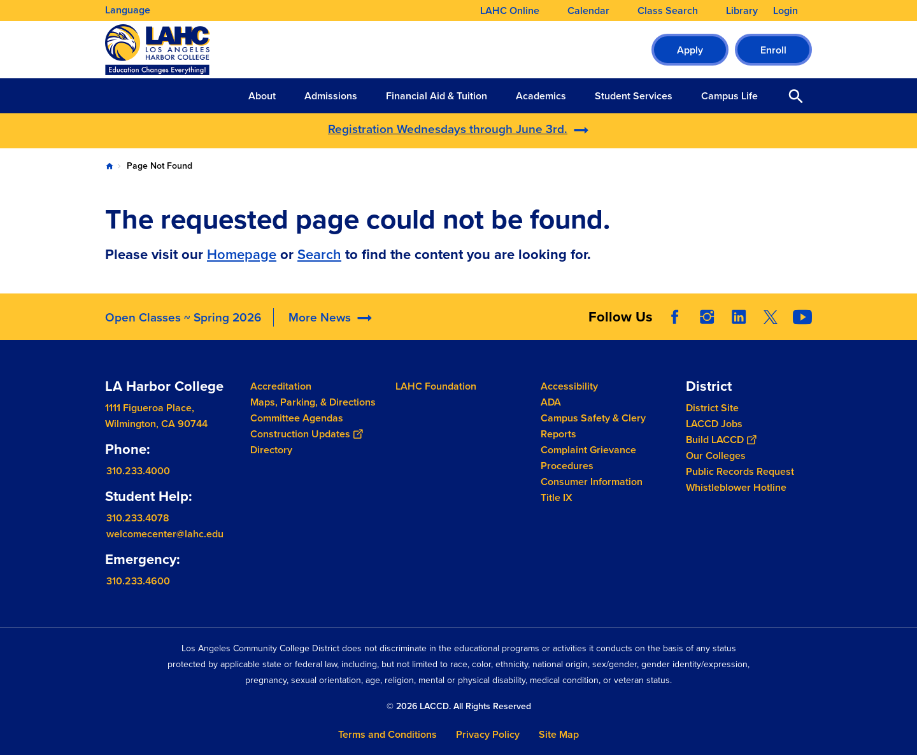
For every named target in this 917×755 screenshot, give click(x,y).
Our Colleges (716, 455)
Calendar (588, 11)
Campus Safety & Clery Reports (593, 426)
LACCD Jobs (714, 423)
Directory (271, 449)
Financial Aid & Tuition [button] (436, 95)
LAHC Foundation (435, 386)
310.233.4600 (138, 581)
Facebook (675, 317)
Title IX (556, 497)
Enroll (773, 50)
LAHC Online (509, 11)
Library (742, 11)
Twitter (770, 317)
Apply (690, 50)
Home (109, 166)
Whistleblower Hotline (736, 487)
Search (319, 254)
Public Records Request (740, 471)
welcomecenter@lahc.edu (165, 533)
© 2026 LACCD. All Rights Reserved (459, 706)
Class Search (667, 11)
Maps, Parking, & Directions (313, 402)
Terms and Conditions (387, 734)
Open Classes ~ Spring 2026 (183, 317)
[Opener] (904, 312)
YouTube (802, 317)
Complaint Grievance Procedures (588, 457)
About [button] (262, 95)
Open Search (796, 95)
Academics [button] (541, 95)
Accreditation (280, 386)
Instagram (706, 317)
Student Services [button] (633, 95)
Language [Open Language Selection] (127, 10)
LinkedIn (738, 317)
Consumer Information (592, 481)
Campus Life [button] (729, 95)
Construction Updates (306, 434)
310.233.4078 (137, 518)
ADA (551, 402)
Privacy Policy (488, 734)
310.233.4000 (138, 470)
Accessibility (569, 386)
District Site (712, 407)
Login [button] (785, 11)
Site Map (559, 734)
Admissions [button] (330, 95)
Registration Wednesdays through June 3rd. (447, 129)
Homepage (241, 254)
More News (319, 317)
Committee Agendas (296, 418)
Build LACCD (721, 439)
